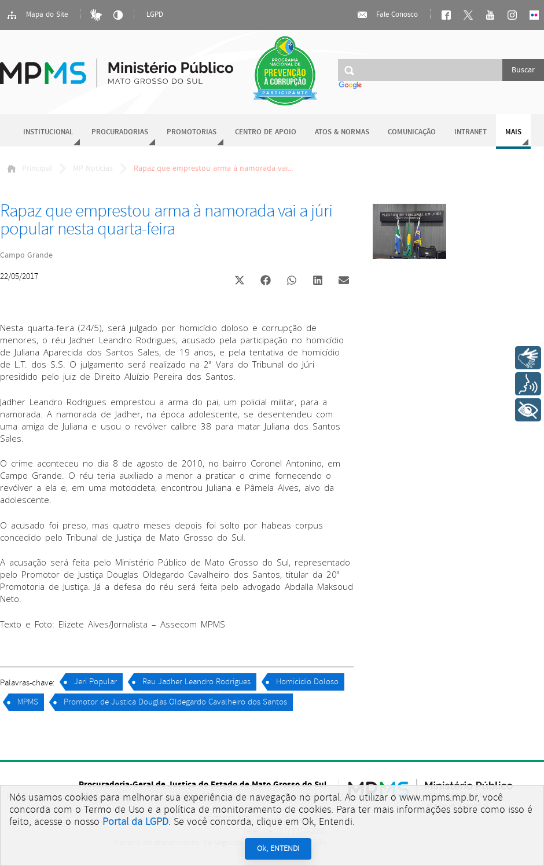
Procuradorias (119, 132)
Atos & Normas (342, 132)
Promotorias (191, 132)
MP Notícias (93, 168)
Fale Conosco (387, 15)
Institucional (48, 132)
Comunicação (412, 132)
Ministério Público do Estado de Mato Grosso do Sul (116, 66)
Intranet (470, 132)
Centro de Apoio (265, 132)
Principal (29, 168)
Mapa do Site (37, 15)
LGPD (154, 14)
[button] (239, 281)
